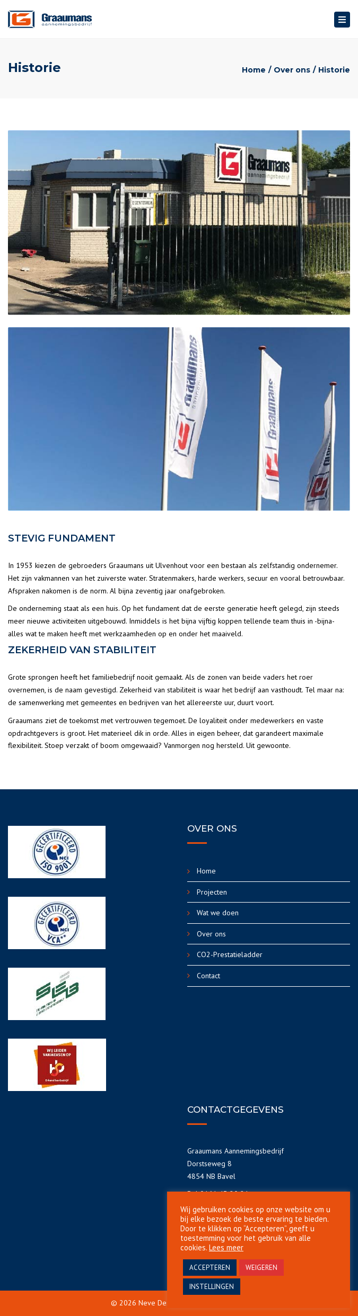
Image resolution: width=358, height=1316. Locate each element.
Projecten (212, 892)
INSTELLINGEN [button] (211, 1286)
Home (254, 70)
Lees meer (226, 1247)
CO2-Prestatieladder (230, 954)
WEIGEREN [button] (261, 1267)
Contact (208, 975)
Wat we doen (218, 912)
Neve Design (158, 1303)
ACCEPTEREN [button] (209, 1267)
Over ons (292, 70)
